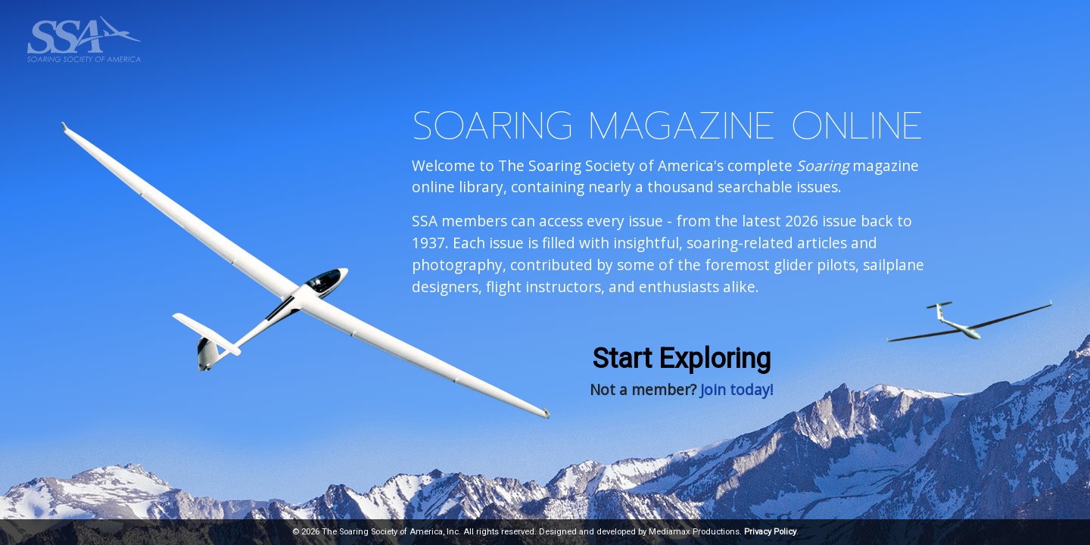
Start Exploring (682, 359)
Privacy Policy (770, 532)
